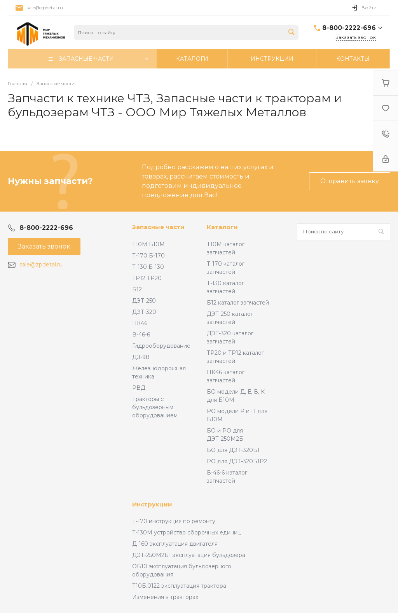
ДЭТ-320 (144, 311)
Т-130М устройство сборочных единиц (186, 532)
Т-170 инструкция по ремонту (173, 521)
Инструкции (152, 504)
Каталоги (222, 227)
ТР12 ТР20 (147, 278)
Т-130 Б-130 (148, 266)
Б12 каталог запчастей (238, 302)
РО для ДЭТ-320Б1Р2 (237, 461)
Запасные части (158, 227)
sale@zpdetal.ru (41, 264)
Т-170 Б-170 (148, 255)
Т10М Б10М (148, 244)
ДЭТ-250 (144, 300)
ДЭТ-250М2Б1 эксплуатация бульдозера (188, 555)
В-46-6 (141, 334)
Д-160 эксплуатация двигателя (175, 543)
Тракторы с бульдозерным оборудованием (155, 407)
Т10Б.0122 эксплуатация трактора (179, 585)
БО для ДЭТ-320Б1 (233, 450)
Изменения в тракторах (165, 597)
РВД (138, 387)
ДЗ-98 (141, 357)
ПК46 (139, 323)
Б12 (137, 289)
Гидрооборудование (161, 345)
